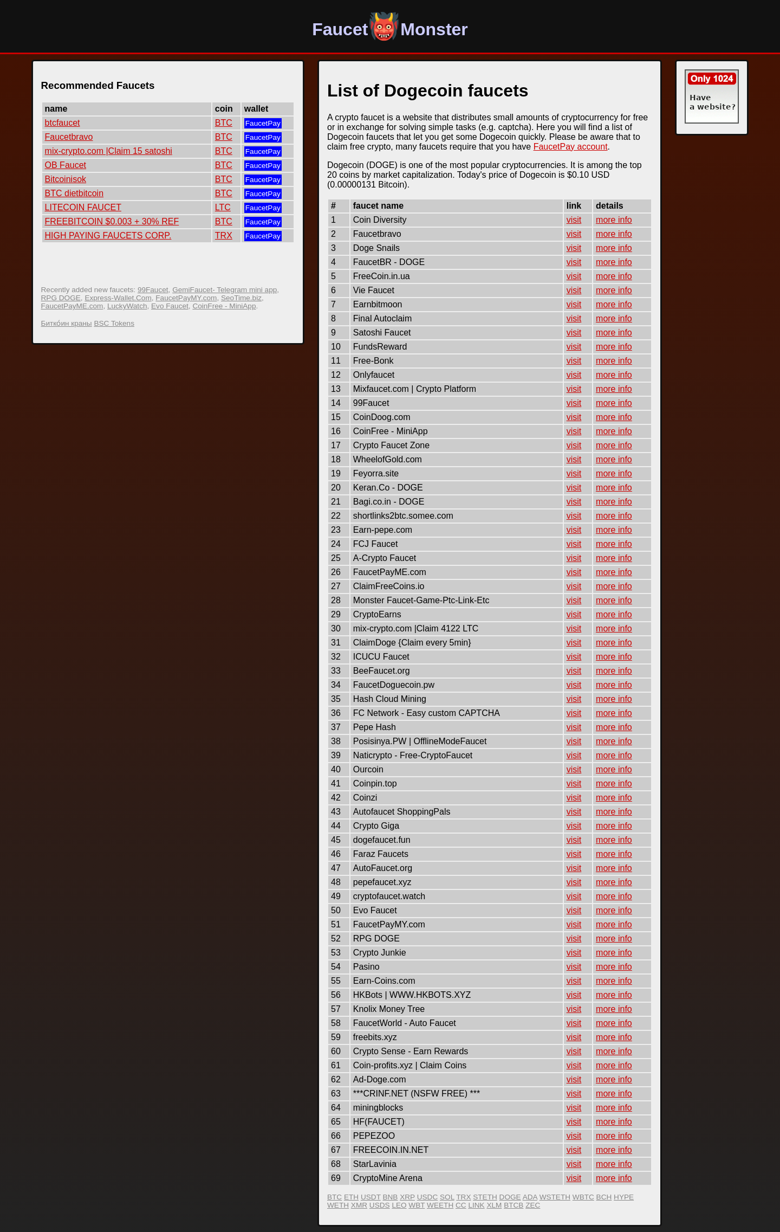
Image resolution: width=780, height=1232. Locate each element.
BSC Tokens (114, 323)
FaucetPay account (571, 146)
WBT (416, 1205)
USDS (379, 1205)
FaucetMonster (390, 29)
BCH (604, 1197)
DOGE (510, 1197)
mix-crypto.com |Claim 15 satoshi (108, 151)
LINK (476, 1205)
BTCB (513, 1205)
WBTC (583, 1197)
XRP (407, 1197)
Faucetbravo (69, 136)
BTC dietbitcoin (74, 193)
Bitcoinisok (65, 179)
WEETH (440, 1205)
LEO (399, 1205)
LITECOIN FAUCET (83, 207)
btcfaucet (62, 122)
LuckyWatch (127, 306)
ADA (530, 1197)
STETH (485, 1197)
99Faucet (153, 290)
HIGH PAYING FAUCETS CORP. (108, 235)
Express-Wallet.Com (117, 298)
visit (574, 219)
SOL (447, 1197)
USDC (427, 1197)
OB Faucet (65, 165)
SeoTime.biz (241, 298)
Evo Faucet (169, 306)
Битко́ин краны (66, 323)
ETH (351, 1197)
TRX (223, 235)
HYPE (624, 1197)
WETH (338, 1205)
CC (461, 1205)
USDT (371, 1197)
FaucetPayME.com (72, 306)
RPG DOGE (61, 298)
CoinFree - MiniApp (224, 306)
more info (614, 219)
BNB (390, 1197)
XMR (359, 1205)
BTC (223, 122)
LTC (223, 207)
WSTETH (555, 1197)
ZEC (532, 1205)
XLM (494, 1205)
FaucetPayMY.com (186, 298)
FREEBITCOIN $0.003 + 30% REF (112, 221)
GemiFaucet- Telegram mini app (224, 290)
